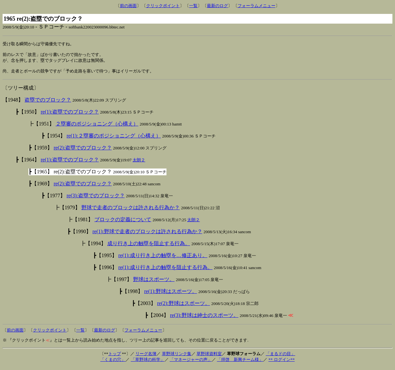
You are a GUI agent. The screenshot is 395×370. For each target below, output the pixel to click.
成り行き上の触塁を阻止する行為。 (148, 246)
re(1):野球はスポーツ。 (170, 294)
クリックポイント (163, 5)
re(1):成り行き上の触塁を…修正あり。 (163, 258)
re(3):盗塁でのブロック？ (96, 198)
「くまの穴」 (112, 362)
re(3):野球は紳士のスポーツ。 (204, 318)
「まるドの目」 (280, 356)
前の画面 (128, 5)
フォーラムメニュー (256, 5)
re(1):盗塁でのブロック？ (70, 115)
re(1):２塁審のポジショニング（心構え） (114, 139)
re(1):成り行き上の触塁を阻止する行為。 (165, 270)
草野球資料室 (209, 356)
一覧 (193, 5)
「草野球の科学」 (148, 362)
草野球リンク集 (176, 356)
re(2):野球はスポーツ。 (183, 306)
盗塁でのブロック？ (48, 103)
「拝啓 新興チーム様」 (240, 362)
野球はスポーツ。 (154, 282)
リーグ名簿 (145, 356)
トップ (114, 356)
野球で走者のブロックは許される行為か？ (130, 210)
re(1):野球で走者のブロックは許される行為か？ (147, 234)
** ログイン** (281, 362)
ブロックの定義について (122, 222)
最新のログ (217, 5)
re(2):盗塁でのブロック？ (83, 151)
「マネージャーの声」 (191, 362)
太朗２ (139, 163)
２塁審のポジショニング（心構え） (97, 127)
